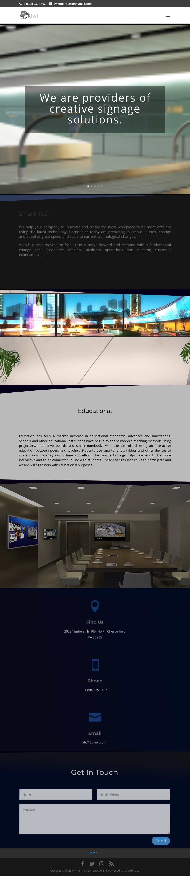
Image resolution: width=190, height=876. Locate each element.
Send (160, 841)
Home (93, 853)
